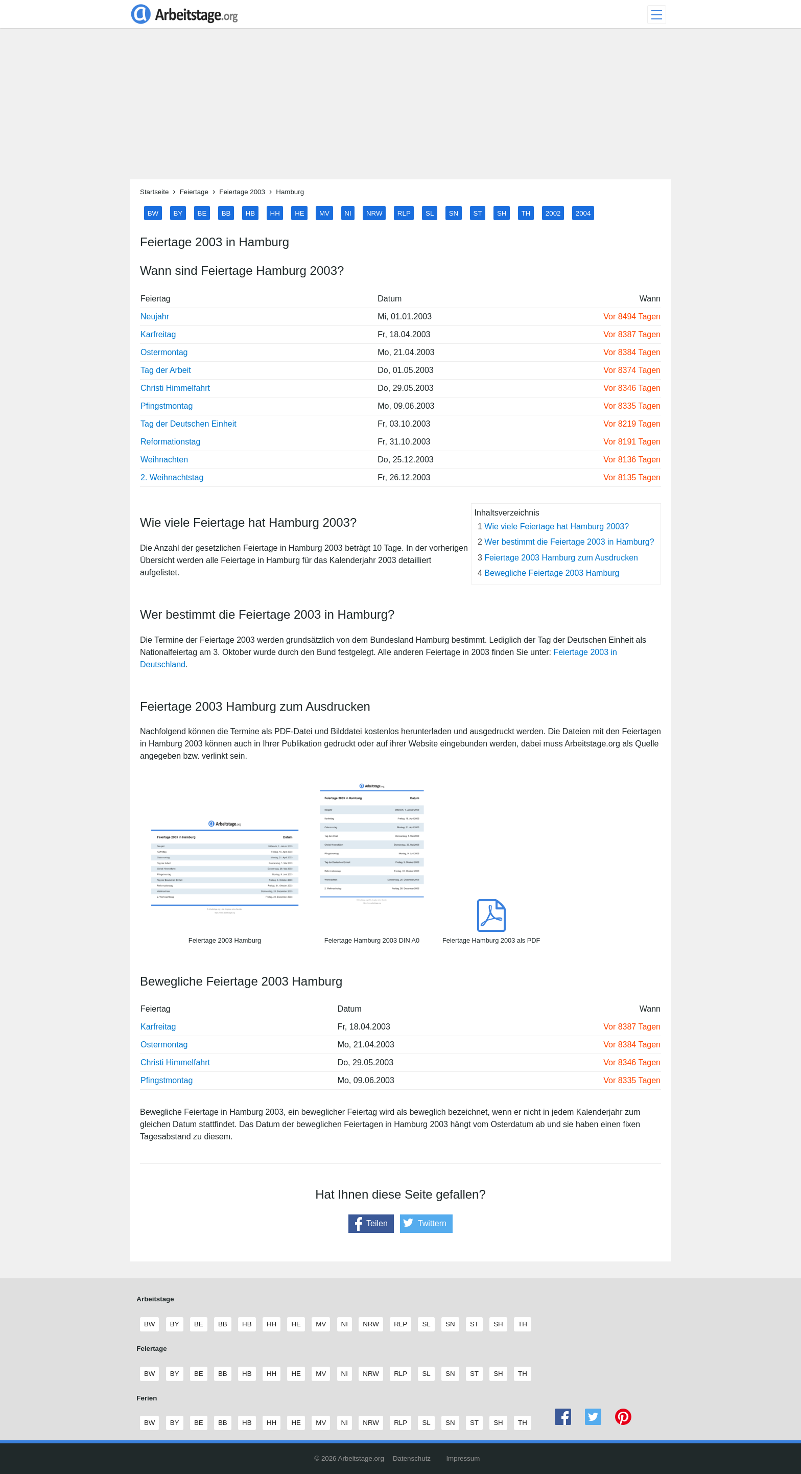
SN (454, 213)
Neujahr (154, 316)
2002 (553, 213)
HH (275, 213)
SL (430, 213)
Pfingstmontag (166, 406)
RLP (404, 213)
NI (347, 213)
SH (502, 213)
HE (299, 213)
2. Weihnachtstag (171, 477)
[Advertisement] (400, 107)
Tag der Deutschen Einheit (188, 423)
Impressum (463, 1458)
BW (153, 213)
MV (324, 213)
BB (226, 213)
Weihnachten (164, 459)
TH (526, 213)
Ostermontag (163, 352)
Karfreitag (158, 334)
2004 (583, 213)
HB (250, 213)
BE (202, 213)
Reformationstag (170, 441)
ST (478, 213)
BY (177, 213)
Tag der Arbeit (165, 370)
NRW (374, 213)
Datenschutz (412, 1458)
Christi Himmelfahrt (175, 388)
